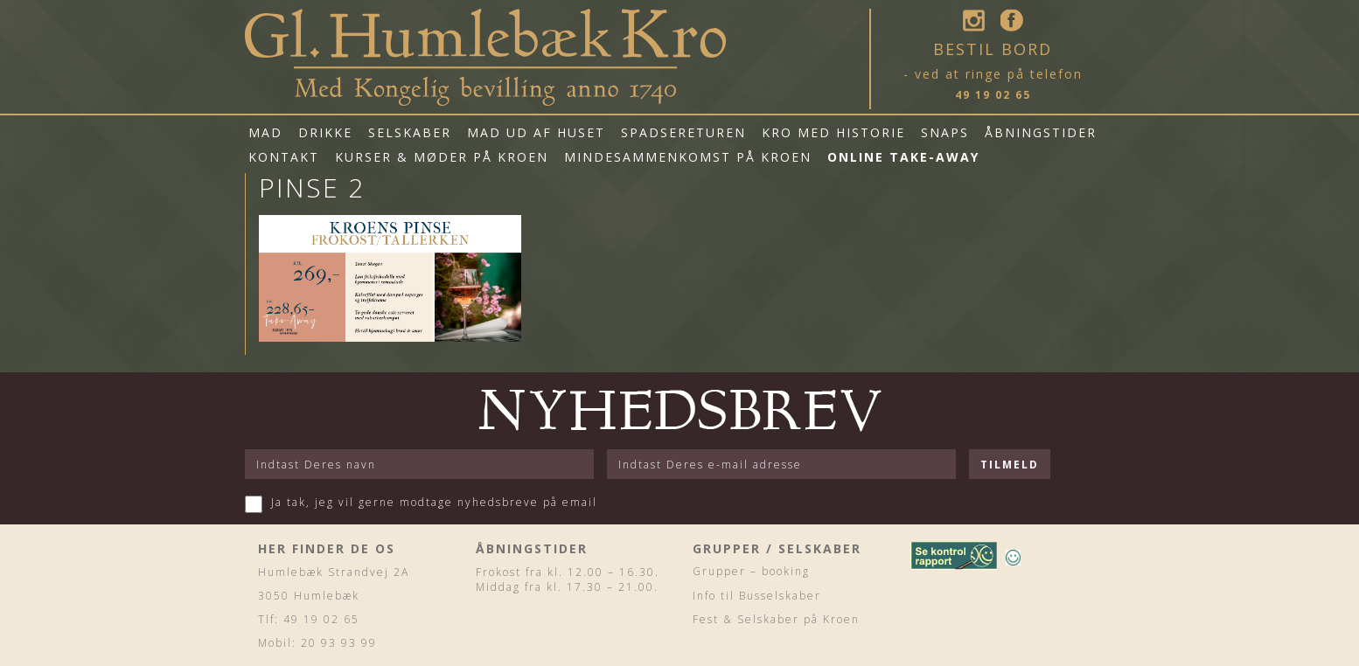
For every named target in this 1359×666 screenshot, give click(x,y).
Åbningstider (1041, 132)
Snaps (945, 132)
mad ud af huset (536, 132)
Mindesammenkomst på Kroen (688, 157)
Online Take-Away (903, 157)
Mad (265, 132)
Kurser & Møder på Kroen (441, 157)
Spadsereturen (683, 132)
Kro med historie (833, 132)
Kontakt (283, 157)
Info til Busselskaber (757, 595)
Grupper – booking (751, 571)
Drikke (325, 132)
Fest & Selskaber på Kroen (776, 619)
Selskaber (409, 132)
